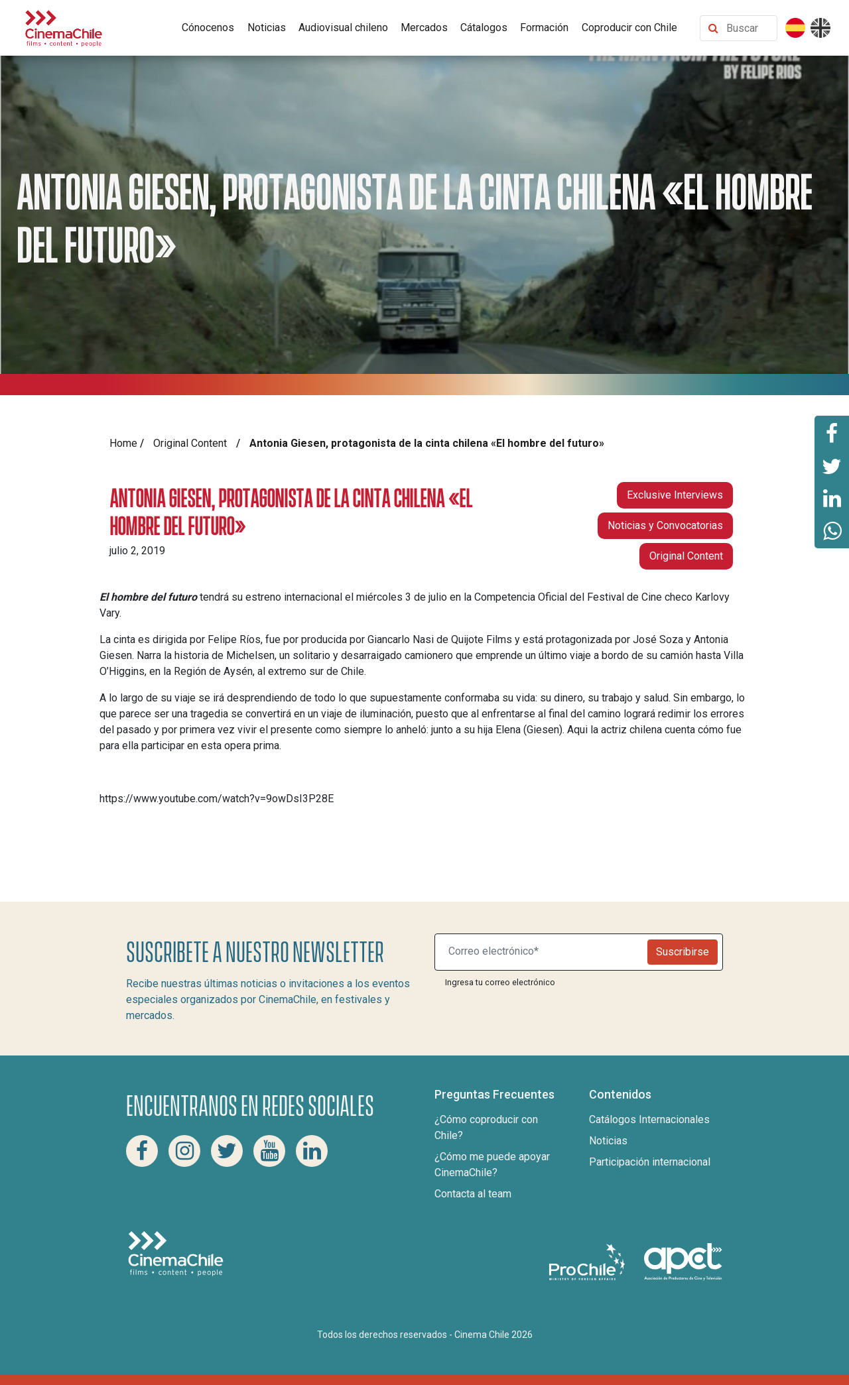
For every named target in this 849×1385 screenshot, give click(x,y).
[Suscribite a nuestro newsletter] (543, 952)
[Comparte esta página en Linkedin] (832, 498)
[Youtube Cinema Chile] (269, 1151)
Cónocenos (208, 27)
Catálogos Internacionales (649, 1119)
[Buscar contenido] (748, 28)
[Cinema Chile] (64, 27)
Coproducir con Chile (629, 27)
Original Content (190, 443)
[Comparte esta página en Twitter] (832, 465)
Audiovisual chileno (343, 27)
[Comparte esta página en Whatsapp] (832, 531)
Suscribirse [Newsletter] (682, 951)
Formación (544, 27)
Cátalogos (483, 27)
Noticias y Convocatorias (665, 525)
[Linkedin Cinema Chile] (312, 1151)
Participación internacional (649, 1162)
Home (123, 443)
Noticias (266, 27)
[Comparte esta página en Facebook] (832, 432)
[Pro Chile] (588, 1260)
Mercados (424, 27)
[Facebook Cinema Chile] (142, 1151)
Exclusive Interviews (675, 495)
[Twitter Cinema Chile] (227, 1151)
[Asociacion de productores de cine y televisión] (683, 1260)
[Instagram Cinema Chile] (184, 1151)
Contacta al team (472, 1193)
